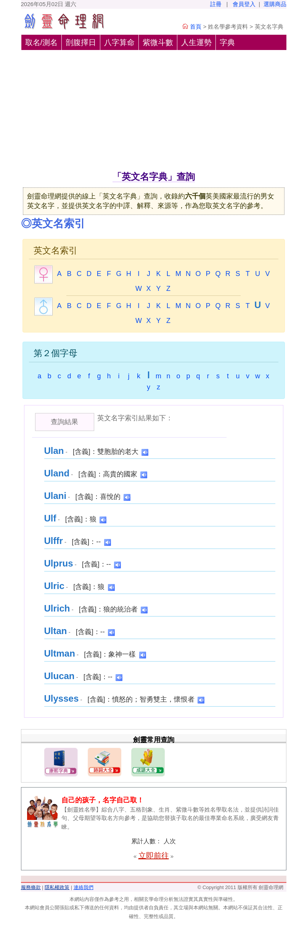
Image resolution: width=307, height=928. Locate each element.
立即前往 (153, 855)
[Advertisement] (153, 112)
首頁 (195, 26)
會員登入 (244, 4)
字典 (227, 42)
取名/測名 (41, 42)
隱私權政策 (57, 887)
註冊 (216, 4)
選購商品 (275, 4)
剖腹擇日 (81, 42)
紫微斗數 (158, 42)
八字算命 (119, 42)
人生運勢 (196, 42)
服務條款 (31, 887)
